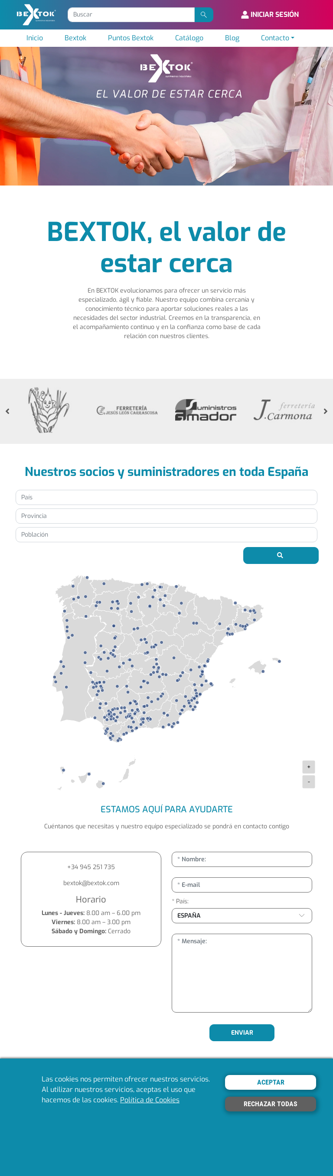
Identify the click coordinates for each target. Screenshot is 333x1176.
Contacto (275, 37)
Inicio (34, 37)
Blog (232, 37)
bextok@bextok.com (91, 883)
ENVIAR (242, 1033)
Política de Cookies (150, 1099)
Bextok (75, 37)
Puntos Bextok (130, 37)
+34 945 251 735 (91, 867)
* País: (180, 901)
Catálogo (189, 37)
